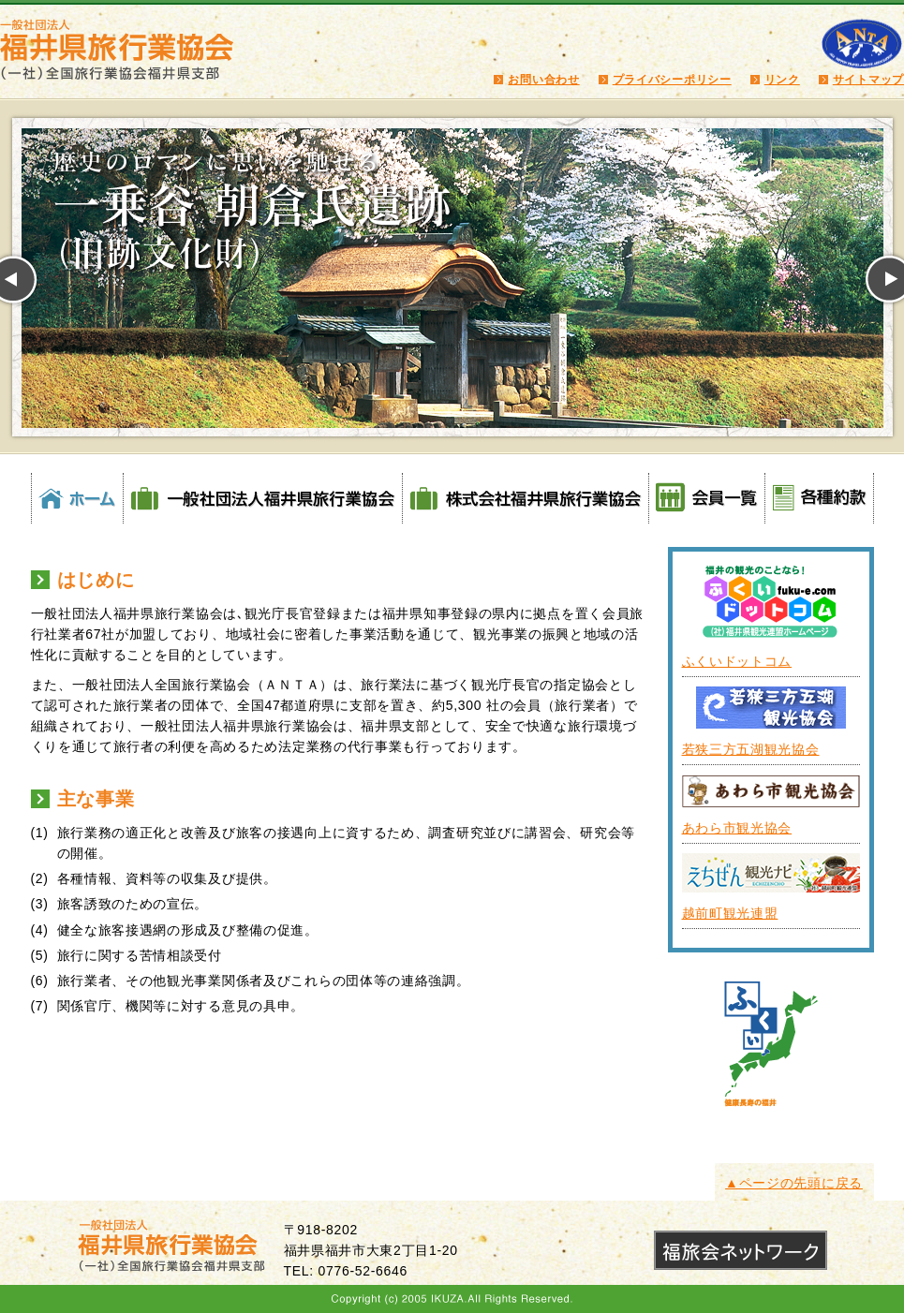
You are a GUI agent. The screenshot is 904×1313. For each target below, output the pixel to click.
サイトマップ (868, 79)
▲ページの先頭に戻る (794, 1182)
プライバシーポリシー (672, 79)
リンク (782, 79)
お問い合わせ (543, 79)
